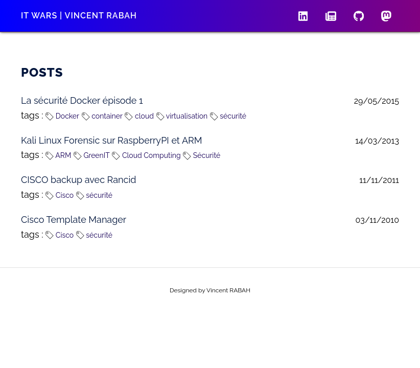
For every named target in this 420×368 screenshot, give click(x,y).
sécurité (228, 116)
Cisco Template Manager (73, 219)
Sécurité (201, 155)
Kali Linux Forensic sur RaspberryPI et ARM (111, 140)
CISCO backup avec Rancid (78, 179)
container (102, 116)
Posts (42, 72)
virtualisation (182, 116)
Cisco (59, 195)
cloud (139, 116)
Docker (62, 116)
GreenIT (92, 155)
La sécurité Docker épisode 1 (82, 100)
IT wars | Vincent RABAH (79, 15)
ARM (58, 155)
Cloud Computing (146, 155)
